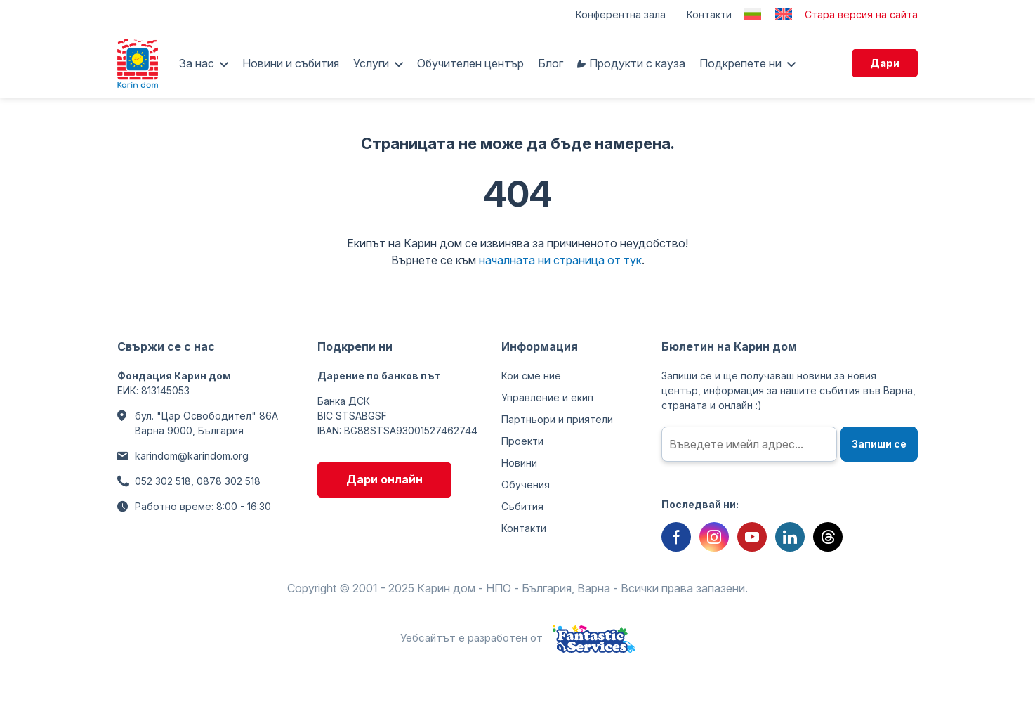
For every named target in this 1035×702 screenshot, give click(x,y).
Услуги (371, 63)
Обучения (525, 484)
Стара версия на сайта (861, 14)
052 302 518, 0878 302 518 (198, 481)
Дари (884, 63)
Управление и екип (547, 397)
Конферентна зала (621, 14)
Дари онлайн (384, 479)
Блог (550, 63)
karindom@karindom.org (192, 456)
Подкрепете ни (740, 63)
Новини (519, 463)
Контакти (709, 14)
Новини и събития (290, 63)
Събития (522, 506)
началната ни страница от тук (560, 260)
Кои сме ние (531, 376)
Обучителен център (470, 63)
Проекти (522, 441)
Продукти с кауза (637, 63)
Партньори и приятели (557, 419)
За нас (196, 63)
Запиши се (879, 444)
